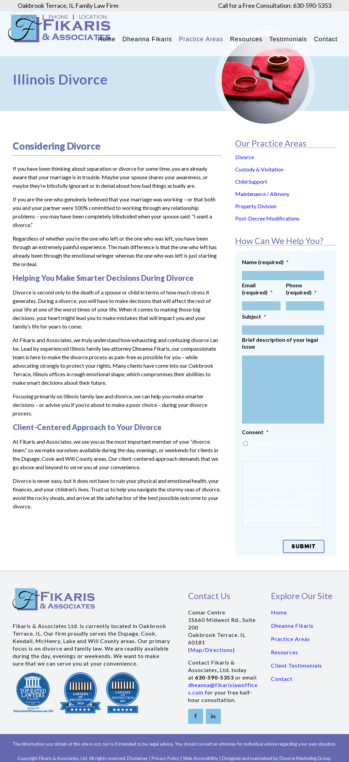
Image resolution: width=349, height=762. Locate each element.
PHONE (58, 16)
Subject (254, 316)
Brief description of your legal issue (280, 343)
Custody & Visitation (259, 169)
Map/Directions (211, 649)
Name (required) (265, 262)
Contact (281, 678)
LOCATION (93, 16)
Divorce (244, 157)
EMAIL (29, 16)
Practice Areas (290, 639)
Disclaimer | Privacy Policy (153, 758)
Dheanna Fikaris (292, 625)
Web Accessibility (200, 758)
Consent (255, 432)
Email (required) (257, 288)
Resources (284, 652)
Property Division (255, 206)
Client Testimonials (296, 665)
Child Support (251, 181)
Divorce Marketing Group (305, 758)
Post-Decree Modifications (267, 218)
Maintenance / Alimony (262, 193)
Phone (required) (301, 288)
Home (279, 612)
